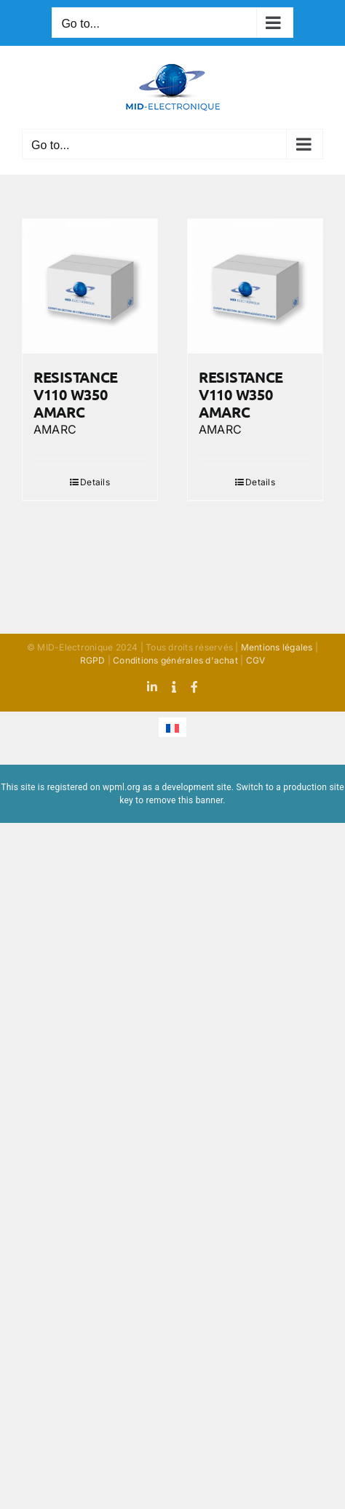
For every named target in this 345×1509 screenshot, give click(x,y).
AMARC (54, 429)
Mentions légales (277, 647)
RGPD (93, 660)
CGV (256, 660)
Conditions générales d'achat (175, 660)
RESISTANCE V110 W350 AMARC (75, 394)
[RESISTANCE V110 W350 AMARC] (90, 286)
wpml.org (121, 787)
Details (95, 482)
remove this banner (184, 800)
